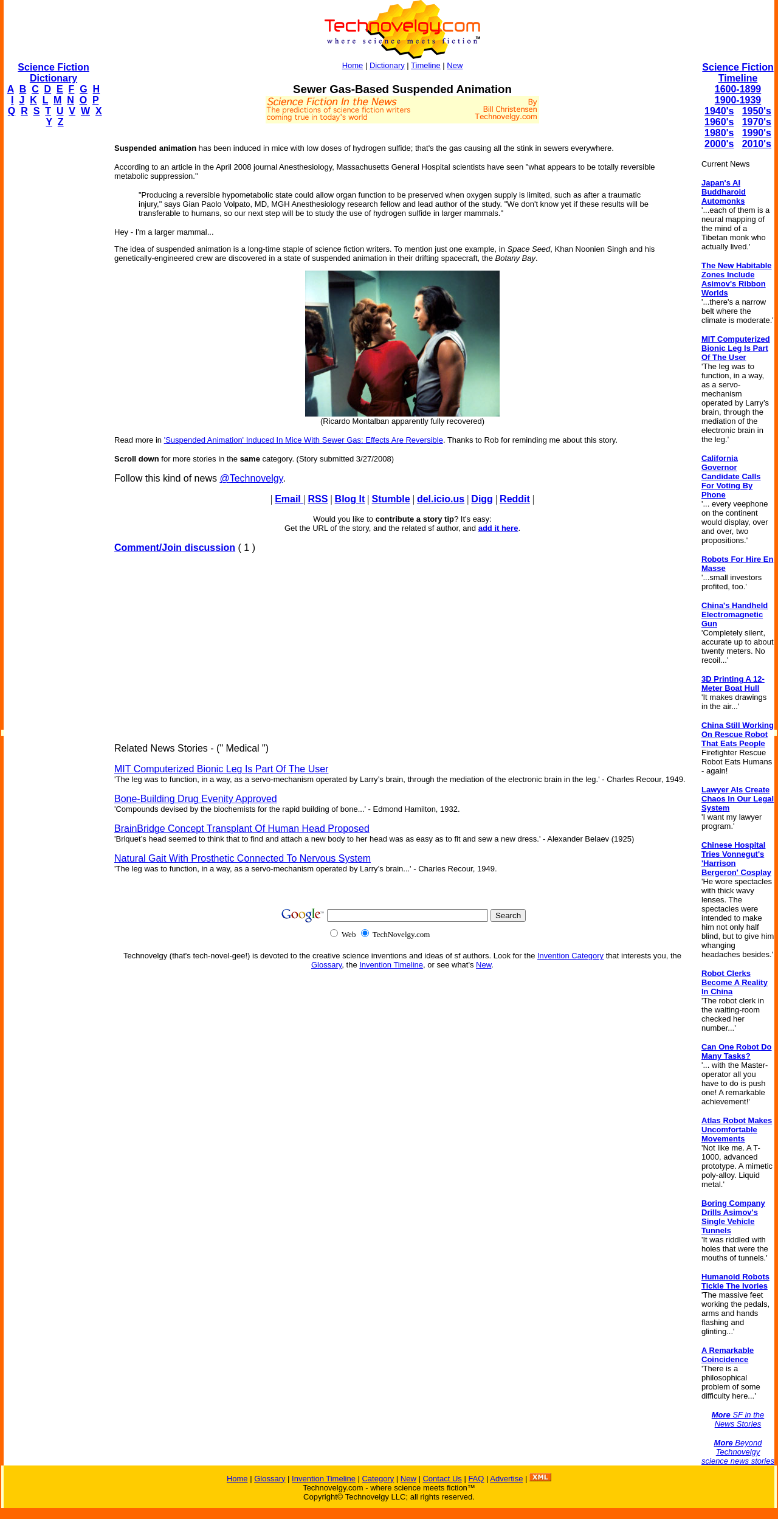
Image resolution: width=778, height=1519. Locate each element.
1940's (719, 111)
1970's (756, 122)
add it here (498, 528)
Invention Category (570, 955)
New (455, 65)
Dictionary (387, 65)
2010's (756, 144)
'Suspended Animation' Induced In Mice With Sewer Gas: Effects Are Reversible (303, 440)
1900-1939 (738, 100)
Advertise (506, 1478)
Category (378, 1478)
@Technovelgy (251, 478)
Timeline (426, 65)
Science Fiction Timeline (737, 72)
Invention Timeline (391, 964)
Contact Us (441, 1478)
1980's (719, 133)
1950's (756, 111)
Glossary (326, 964)
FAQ (476, 1478)
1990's (756, 133)
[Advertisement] (52, 319)
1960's (719, 122)
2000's (719, 144)
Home (352, 65)
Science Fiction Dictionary (53, 72)
